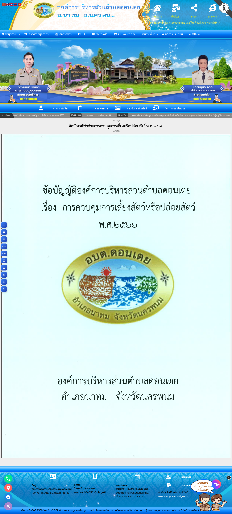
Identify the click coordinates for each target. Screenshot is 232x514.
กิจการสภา (67, 34)
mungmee (116, 131)
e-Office (194, 34)
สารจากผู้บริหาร (61, 108)
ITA (85, 34)
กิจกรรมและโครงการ (176, 108)
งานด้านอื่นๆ (150, 34)
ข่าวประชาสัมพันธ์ (137, 108)
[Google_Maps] (8, 488)
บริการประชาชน (175, 34)
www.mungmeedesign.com (173, 496)
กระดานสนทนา (99, 108)
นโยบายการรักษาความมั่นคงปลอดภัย (113, 510)
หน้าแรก (157, 16)
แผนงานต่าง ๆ (128, 34)
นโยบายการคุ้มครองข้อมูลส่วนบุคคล (152, 510)
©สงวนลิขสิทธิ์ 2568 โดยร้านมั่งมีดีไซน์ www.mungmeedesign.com (57, 510)
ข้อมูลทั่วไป (13, 34)
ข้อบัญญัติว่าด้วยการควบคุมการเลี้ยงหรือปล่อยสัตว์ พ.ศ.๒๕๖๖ (116, 125)
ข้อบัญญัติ (103, 34)
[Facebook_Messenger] (8, 497)
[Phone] (8, 479)
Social (194, 16)
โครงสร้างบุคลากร (40, 34)
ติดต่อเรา (175, 16)
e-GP (4, 253)
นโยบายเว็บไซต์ (179, 510)
